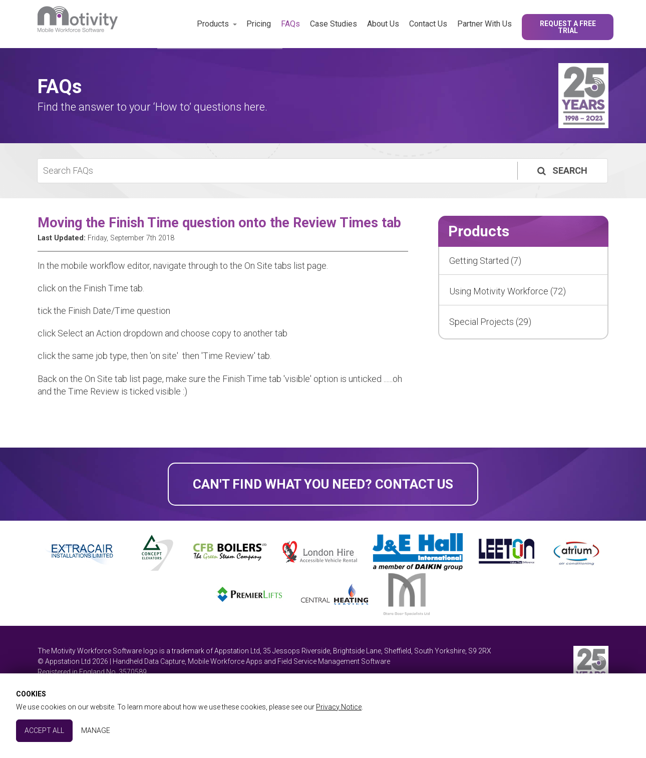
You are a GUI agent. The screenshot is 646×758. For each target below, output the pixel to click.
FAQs (290, 24)
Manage (95, 730)
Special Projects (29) (490, 321)
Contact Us (428, 24)
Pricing (258, 24)
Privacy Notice (339, 707)
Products (213, 24)
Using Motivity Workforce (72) (507, 291)
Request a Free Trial (568, 27)
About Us (383, 24)
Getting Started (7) (485, 260)
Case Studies (333, 24)
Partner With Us (484, 24)
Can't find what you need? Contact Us (323, 484)
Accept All (44, 730)
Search (561, 170)
